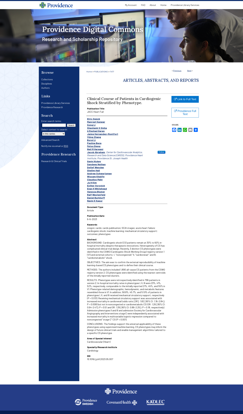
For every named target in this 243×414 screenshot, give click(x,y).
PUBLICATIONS (101, 71)
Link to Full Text (185, 99)
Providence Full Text (185, 113)
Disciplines (46, 83)
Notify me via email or (54, 146)
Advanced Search (50, 139)
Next (189, 70)
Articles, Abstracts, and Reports (161, 80)
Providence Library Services (55, 103)
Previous (177, 70)
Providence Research (52, 107)
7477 (112, 71)
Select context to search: (54, 129)
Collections (47, 79)
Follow (161, 152)
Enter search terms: (51, 121)
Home (89, 71)
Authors (45, 87)
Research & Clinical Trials (54, 161)
